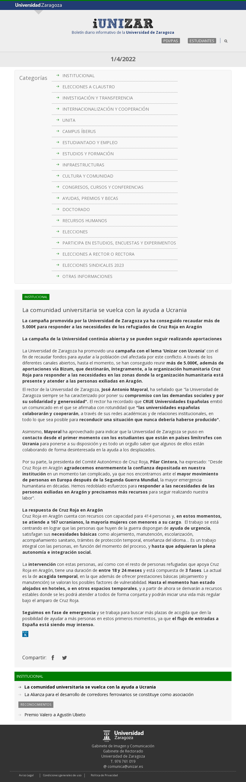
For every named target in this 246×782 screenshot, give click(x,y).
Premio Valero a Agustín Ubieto (55, 714)
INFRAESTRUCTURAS (83, 165)
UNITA (68, 120)
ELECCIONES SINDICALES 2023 (93, 265)
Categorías (33, 77)
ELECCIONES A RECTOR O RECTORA (98, 254)
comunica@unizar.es (125, 766)
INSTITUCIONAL (78, 75)
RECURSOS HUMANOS (84, 220)
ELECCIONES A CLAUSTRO (88, 87)
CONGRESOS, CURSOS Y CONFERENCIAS (103, 187)
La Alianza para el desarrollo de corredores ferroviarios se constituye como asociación (109, 694)
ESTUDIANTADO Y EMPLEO (90, 142)
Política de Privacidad (104, 775)
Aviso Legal (26, 775)
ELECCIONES (75, 232)
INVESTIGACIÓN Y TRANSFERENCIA (97, 98)
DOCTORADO (76, 209)
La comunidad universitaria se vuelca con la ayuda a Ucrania (90, 687)
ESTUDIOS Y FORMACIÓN (88, 153)
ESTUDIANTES (202, 40)
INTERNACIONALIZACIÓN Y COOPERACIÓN (105, 109)
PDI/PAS (170, 40)
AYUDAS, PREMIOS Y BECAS (90, 198)
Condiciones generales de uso (62, 775)
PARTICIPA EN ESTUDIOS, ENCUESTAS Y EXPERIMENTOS (119, 243)
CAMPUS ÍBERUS (79, 131)
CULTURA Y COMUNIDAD (87, 176)
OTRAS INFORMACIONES (87, 276)
